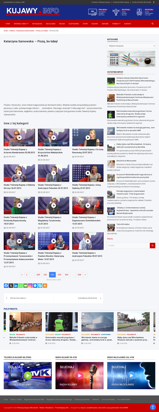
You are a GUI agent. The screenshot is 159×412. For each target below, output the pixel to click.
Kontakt (127, 24)
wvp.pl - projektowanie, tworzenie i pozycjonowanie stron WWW (104, 408)
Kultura (95, 24)
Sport (85, 24)
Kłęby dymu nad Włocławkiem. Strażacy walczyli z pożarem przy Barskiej (132, 339)
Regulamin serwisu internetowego (59, 399)
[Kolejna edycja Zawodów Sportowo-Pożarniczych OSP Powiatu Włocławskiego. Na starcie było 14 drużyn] (111, 81)
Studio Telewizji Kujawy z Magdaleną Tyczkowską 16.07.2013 (49, 220)
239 (79, 275)
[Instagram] (30, 285)
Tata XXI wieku (123, 224)
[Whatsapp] (20, 285)
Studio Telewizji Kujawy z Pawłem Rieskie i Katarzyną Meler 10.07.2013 (51, 256)
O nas (6, 399)
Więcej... (110, 239)
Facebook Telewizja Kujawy (101, 2)
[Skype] (40, 285)
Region (62, 24)
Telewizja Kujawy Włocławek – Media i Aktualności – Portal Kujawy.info (43, 408)
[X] (11, 285)
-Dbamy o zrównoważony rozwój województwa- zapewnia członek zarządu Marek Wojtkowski (135, 210)
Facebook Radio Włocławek (141, 2)
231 (45, 275)
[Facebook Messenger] (35, 285)
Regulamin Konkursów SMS (34, 399)
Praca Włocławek (123, 399)
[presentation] (150, 308)
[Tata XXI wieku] (111, 227)
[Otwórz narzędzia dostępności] (153, 407)
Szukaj (152, 245)
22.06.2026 (15, 343)
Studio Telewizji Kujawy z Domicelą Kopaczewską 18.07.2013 (15, 220)
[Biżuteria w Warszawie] (111, 164)
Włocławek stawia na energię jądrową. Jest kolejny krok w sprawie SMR (97, 339)
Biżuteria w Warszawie (126, 161)
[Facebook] (6, 285)
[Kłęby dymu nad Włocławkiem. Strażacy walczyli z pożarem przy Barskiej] (111, 147)
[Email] (25, 285)
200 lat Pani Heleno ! (18, 298)
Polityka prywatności (82, 399)
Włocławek (50, 24)
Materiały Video (20, 24)
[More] (45, 285)
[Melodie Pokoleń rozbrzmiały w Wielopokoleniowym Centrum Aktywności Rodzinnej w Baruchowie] (111, 98)
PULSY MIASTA (10, 308)
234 (66, 275)
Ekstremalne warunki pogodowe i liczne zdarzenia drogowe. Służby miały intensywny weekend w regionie (134, 114)
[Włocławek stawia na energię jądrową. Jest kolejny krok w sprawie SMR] (111, 131)
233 (59, 275)
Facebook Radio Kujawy (121, 2)
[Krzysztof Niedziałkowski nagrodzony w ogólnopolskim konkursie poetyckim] (111, 178)
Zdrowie (105, 24)
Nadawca (95, 399)
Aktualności (37, 24)
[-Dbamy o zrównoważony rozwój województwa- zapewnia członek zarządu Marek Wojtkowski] (111, 211)
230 (38, 275)
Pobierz (115, 24)
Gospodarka (74, 24)
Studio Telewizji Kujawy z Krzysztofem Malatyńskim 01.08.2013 (50, 152)
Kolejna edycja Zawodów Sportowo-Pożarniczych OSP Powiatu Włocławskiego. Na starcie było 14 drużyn (136, 81)
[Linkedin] (16, 285)
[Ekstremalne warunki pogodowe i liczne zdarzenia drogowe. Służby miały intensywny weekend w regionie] (111, 114)
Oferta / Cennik (16, 399)
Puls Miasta (20, 334)
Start (8, 24)
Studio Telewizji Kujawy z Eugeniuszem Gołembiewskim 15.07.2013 (86, 220)
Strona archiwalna (108, 399)
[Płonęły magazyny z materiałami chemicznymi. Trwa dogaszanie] (111, 194)
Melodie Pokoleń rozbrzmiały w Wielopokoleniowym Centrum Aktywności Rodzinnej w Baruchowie (135, 97)
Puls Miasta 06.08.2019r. (87, 298)
